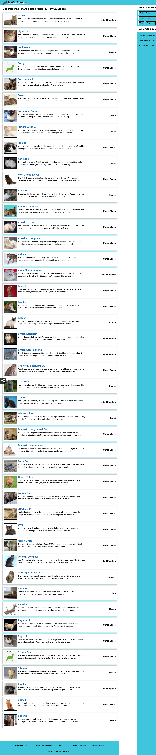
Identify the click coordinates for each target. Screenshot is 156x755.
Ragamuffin (24, 620)
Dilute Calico (25, 413)
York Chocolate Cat (29, 174)
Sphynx (22, 715)
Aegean (22, 190)
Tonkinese (24, 47)
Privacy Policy (21, 746)
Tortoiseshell (25, 79)
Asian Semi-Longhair (30, 270)
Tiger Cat (23, 31)
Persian (22, 588)
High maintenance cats (131, 46)
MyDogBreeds (98, 746)
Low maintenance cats (130, 35)
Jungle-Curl (24, 509)
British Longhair (27, 334)
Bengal (22, 286)
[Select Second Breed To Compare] (138, 18)
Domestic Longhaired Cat (32, 429)
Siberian (23, 668)
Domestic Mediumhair (30, 445)
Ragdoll (22, 636)
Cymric (22, 397)
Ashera (22, 254)
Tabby (21, 15)
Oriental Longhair (28, 556)
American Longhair (29, 238)
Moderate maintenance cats (133, 40)
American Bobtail (28, 206)
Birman (22, 318)
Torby (21, 63)
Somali (22, 700)
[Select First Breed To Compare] (138, 13)
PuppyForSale (79, 746)
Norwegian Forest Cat (30, 572)
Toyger (22, 95)
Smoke (22, 684)
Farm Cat (23, 461)
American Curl (26, 222)
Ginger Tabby (25, 477)
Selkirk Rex (24, 652)
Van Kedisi (24, 158)
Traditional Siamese (29, 111)
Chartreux (23, 381)
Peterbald (23, 604)
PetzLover (62, 746)
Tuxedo (22, 143)
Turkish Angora (27, 127)
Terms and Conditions (43, 746)
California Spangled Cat (31, 365)
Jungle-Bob (24, 493)
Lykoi (21, 524)
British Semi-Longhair (30, 349)
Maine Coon (25, 540)
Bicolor (22, 302)
